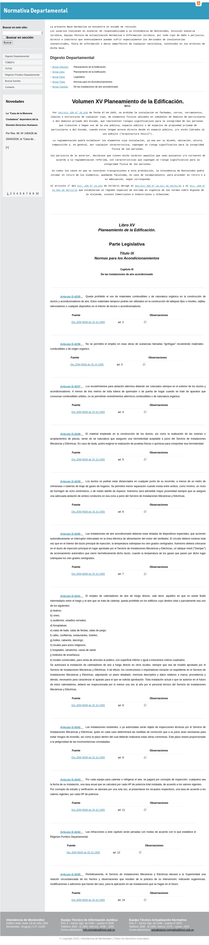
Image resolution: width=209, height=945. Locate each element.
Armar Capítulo (60, 86)
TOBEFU (9, 62)
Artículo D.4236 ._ (72, 344)
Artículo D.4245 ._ (72, 874)
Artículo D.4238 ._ (72, 434)
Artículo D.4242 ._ (72, 727)
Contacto (9, 87)
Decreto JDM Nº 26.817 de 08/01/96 (158, 186)
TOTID (8, 68)
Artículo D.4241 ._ (72, 596)
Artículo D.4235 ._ (72, 296)
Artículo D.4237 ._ (72, 386)
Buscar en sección (19, 37)
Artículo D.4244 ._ (72, 832)
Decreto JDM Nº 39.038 (73, 112)
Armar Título (58, 82)
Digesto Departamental (17, 56)
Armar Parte (58, 77)
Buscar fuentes (13, 81)
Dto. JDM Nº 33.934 (90, 186)
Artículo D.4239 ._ (72, 481)
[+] (7, 147)
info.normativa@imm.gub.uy (99, 929)
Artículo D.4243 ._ (72, 779)
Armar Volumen (60, 67)
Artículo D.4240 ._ (72, 533)
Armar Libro (58, 71)
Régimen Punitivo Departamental (22, 74)
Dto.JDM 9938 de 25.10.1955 (88, 322)
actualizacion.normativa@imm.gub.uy (172, 929)
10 (37, 193)
